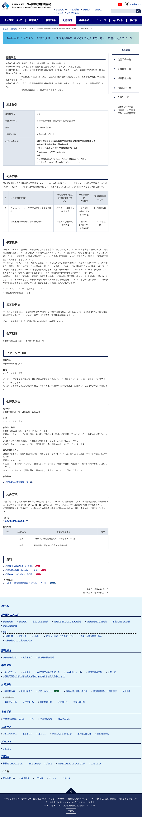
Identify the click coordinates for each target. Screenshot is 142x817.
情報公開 (9, 636)
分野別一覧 (63, 702)
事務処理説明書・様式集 (76, 691)
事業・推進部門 (10, 626)
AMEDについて (10, 614)
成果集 (49, 763)
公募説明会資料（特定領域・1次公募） (25, 570)
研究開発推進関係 (46, 657)
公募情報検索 (9, 691)
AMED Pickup (34, 763)
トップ (5, 29)
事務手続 (6, 711)
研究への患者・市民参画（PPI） (60, 636)
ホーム (5, 606)
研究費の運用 (46, 719)
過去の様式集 (64, 719)
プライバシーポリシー (73, 805)
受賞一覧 (112, 672)
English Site (135, 4)
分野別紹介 (27, 657)
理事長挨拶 (8, 621)
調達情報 (61, 9)
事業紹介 (6, 650)
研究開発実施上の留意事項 (105, 691)
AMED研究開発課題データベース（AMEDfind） (59, 672)
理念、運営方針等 (40, 621)
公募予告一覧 (11, 702)
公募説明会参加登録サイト (18, 482)
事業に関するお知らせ (62, 734)
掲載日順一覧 (79, 702)
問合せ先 (59, 13)
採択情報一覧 (46, 702)
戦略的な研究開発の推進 (91, 636)
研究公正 (22, 636)
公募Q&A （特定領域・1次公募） (23, 574)
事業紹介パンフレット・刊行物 (71, 763)
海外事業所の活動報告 (97, 621)
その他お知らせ (84, 734)
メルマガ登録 (73, 13)
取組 (5, 632)
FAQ (32, 719)
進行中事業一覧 (10, 657)
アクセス (98, 9)
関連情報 (126, 691)
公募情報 (13, 29)
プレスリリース (10, 672)
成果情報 (27, 672)
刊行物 (5, 756)
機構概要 (23, 621)
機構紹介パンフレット (13, 763)
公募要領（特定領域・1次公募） (22, 566)
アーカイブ (96, 763)
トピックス (27, 734)
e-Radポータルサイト (16, 520)
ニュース (6, 726)
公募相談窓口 (26, 691)
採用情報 (75, 9)
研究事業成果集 (95, 672)
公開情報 (87, 9)
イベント (42, 734)
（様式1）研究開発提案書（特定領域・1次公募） (30, 583)
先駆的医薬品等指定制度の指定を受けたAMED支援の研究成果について (34, 676)
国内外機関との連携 (121, 621)
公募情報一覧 (28, 702)
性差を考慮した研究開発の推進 (18, 640)
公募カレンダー (48, 691)
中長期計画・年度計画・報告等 (67, 621)
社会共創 (36, 636)
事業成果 (6, 665)
